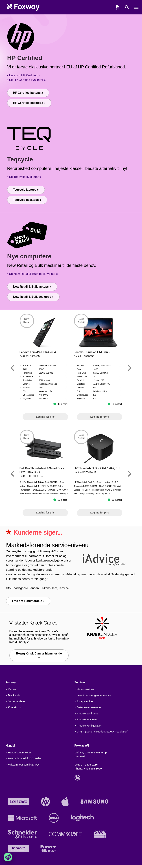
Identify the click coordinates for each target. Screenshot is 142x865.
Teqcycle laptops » (26, 189)
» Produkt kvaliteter (86, 719)
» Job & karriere (15, 701)
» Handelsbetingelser (18, 752)
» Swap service (84, 701)
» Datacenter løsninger (88, 707)
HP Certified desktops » (29, 102)
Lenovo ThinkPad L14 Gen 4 (37, 352)
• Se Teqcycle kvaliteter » (24, 177)
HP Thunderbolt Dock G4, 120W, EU (96, 468)
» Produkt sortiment (86, 713)
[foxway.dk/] (23, 7)
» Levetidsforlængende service (93, 695)
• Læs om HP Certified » (23, 75)
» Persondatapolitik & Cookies (23, 758)
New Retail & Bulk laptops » (32, 286)
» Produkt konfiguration (88, 725)
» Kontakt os (13, 707)
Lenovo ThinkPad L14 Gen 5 (92, 352)
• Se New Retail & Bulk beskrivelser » (32, 274)
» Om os (11, 689)
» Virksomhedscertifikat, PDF (23, 764)
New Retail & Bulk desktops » (33, 296)
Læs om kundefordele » (28, 600)
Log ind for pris (45, 416)
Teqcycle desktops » (27, 199)
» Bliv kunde (13, 695)
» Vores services (84, 689)
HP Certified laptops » (28, 92)
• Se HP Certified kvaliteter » (26, 80)
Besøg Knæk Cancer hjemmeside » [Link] (39, 655)
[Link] (12, 368)
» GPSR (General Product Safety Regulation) (101, 731)
